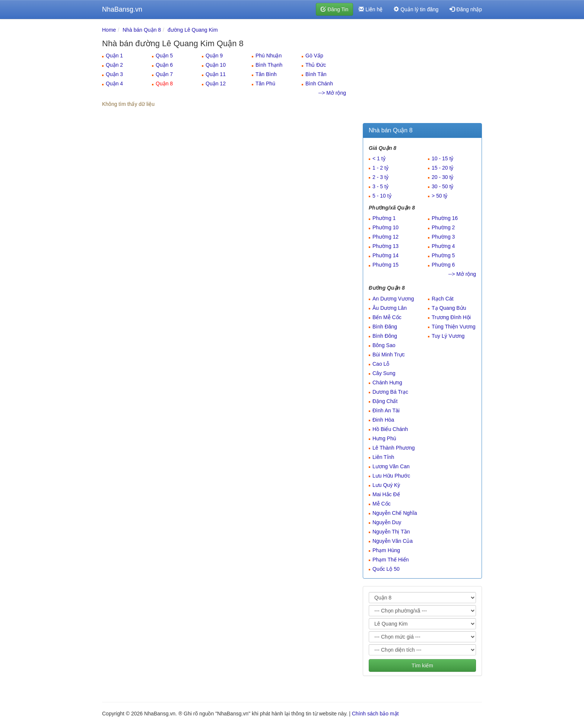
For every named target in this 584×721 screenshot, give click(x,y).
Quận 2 (114, 65)
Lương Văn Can (391, 466)
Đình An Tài (386, 410)
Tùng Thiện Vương (454, 327)
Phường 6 (443, 265)
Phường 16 (445, 218)
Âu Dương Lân (389, 308)
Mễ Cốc (381, 504)
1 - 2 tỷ (380, 168)
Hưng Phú (384, 438)
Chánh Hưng (387, 382)
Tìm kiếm (422, 665)
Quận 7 (164, 74)
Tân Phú (265, 83)
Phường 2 (443, 227)
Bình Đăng (384, 327)
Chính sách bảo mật (375, 714)
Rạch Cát (443, 299)
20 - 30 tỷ (442, 177)
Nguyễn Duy (386, 522)
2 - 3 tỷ (380, 177)
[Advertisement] (422, 72)
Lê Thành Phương (393, 448)
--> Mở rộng (332, 93)
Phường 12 (385, 237)
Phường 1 (384, 218)
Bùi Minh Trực (388, 355)
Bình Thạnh (269, 65)
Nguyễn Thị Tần (391, 532)
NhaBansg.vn (122, 9)
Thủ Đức (315, 65)
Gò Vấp (314, 56)
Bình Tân (316, 74)
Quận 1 (114, 56)
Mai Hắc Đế (386, 494)
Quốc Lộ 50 (386, 569)
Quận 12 (216, 83)
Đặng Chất (384, 401)
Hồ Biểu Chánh (390, 429)
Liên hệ (371, 9)
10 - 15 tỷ (442, 158)
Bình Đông (384, 336)
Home (109, 30)
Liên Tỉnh (383, 457)
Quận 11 (216, 74)
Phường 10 (385, 227)
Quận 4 (114, 83)
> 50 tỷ (439, 196)
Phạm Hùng (386, 550)
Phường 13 (385, 246)
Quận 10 (216, 65)
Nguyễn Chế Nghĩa (394, 513)
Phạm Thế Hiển (390, 560)
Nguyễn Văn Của (392, 541)
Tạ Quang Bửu (449, 308)
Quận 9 (214, 56)
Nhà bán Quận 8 (142, 30)
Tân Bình (266, 74)
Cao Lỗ (380, 364)
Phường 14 (385, 255)
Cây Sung (383, 373)
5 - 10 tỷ (381, 196)
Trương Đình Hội (451, 317)
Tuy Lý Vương (448, 336)
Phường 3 (443, 237)
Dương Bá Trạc (390, 392)
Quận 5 (164, 56)
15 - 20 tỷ (442, 168)
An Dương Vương (393, 299)
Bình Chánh (319, 83)
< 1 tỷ (378, 158)
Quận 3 (114, 74)
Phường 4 (443, 246)
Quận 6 (164, 65)
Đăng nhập (466, 9)
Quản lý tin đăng (416, 9)
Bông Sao (384, 345)
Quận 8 (164, 83)
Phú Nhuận (269, 56)
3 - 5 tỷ (380, 186)
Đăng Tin (334, 9)
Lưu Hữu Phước (391, 476)
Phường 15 (385, 265)
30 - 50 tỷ (442, 186)
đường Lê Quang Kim (193, 30)
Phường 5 (443, 255)
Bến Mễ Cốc (387, 317)
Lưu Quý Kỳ (386, 485)
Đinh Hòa (383, 420)
